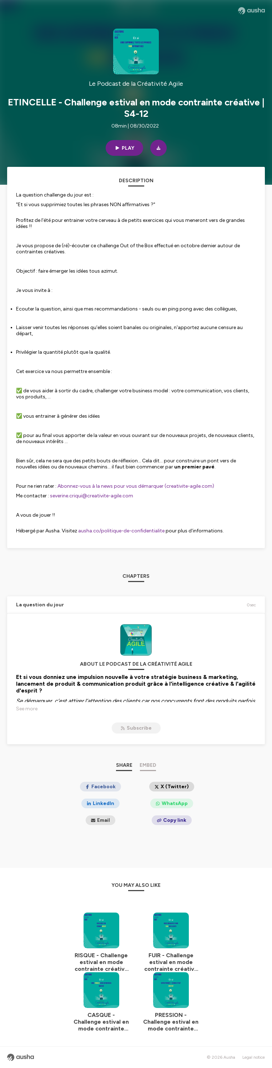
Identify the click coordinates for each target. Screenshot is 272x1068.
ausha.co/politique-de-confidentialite (121, 531)
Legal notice (253, 1057)
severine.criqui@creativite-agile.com (91, 496)
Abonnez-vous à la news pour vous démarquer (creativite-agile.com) (135, 486)
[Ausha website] (251, 10)
